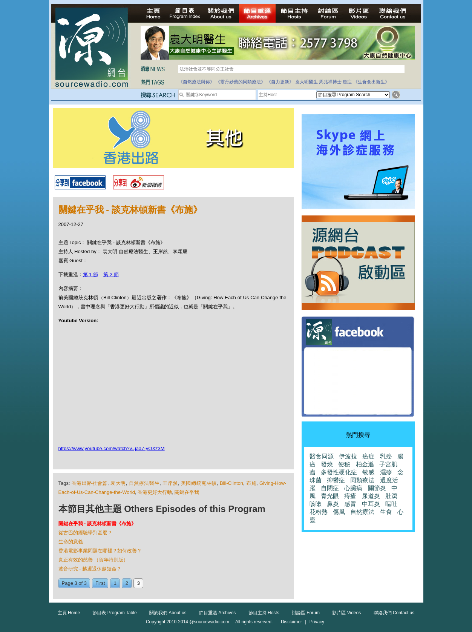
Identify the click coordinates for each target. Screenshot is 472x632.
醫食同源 (322, 456)
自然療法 (362, 512)
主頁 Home (69, 612)
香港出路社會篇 (89, 483)
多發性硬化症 (339, 472)
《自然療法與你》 (196, 82)
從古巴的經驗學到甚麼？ (85, 532)
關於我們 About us (168, 612)
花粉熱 (319, 512)
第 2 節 (110, 274)
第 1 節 (90, 274)
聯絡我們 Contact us (394, 612)
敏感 (368, 472)
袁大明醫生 (306, 82)
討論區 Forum (306, 612)
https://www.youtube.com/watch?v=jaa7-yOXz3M (111, 448)
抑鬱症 (336, 480)
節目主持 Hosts (263, 612)
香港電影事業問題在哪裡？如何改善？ (100, 551)
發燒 (327, 464)
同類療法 (362, 480)
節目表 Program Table (114, 612)
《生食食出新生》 (371, 82)
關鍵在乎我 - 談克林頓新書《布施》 (97, 523)
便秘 (344, 464)
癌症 (347, 82)
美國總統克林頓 (199, 483)
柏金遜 (365, 464)
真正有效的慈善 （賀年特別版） (93, 560)
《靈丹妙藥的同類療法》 (240, 82)
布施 (251, 483)
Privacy (317, 621)
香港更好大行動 (155, 492)
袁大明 (118, 483)
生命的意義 (70, 541)
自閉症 (330, 488)
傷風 (339, 512)
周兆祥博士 (330, 82)
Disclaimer (291, 621)
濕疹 (386, 472)
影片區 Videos (346, 612)
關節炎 (377, 488)
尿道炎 (371, 496)
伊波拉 (348, 456)
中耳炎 (371, 504)
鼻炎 (333, 504)
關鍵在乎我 (187, 492)
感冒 (350, 504)
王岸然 (170, 483)
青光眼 (330, 496)
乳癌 (386, 456)
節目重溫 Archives (217, 612)
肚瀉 (391, 496)
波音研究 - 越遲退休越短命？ (90, 569)
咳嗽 (316, 504)
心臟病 (353, 488)
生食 (386, 512)
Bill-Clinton (231, 483)
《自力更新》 (280, 82)
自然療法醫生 (144, 483)
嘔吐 (391, 504)
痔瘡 (350, 496)
